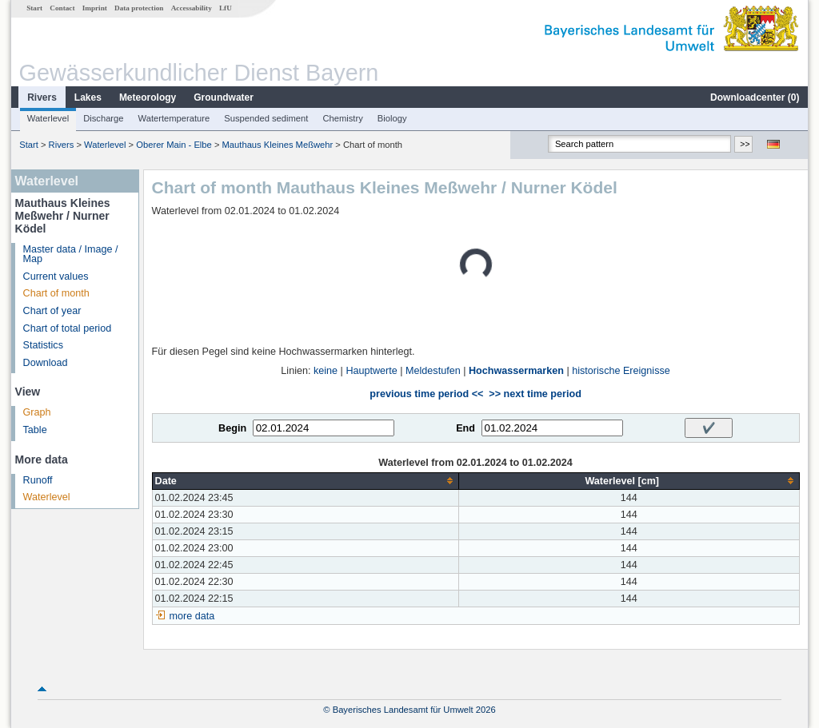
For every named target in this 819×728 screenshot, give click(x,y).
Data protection (138, 8)
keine (326, 370)
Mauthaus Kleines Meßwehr (278, 144)
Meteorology (147, 97)
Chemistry (342, 118)
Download (45, 362)
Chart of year (52, 310)
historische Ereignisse (621, 370)
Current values (56, 276)
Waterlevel (48, 118)
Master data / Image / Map (70, 254)
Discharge (103, 118)
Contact (62, 8)
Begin (232, 428)
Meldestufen (433, 370)
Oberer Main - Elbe (174, 144)
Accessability (191, 8)
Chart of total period (67, 328)
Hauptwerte (371, 370)
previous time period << (426, 394)
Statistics (43, 345)
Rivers (42, 97)
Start (34, 8)
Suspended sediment (266, 118)
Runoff (38, 480)
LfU (225, 8)
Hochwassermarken (516, 370)
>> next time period (535, 394)
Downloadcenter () (754, 97)
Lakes (88, 97)
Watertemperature (174, 118)
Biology (392, 118)
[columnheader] (305, 480)
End (465, 428)
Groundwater (224, 97)
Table (35, 430)
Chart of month (56, 293)
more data (192, 616)
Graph (37, 412)
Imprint (94, 8)
